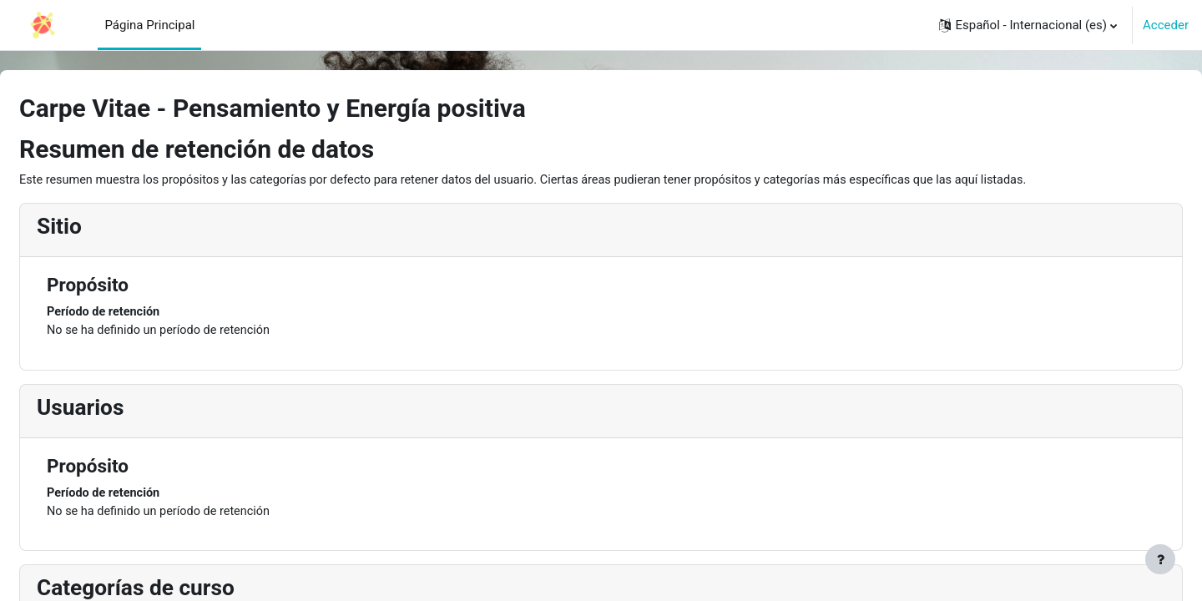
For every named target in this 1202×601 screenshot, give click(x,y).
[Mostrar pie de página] (1160, 559)
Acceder (1166, 25)
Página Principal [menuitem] (149, 25)
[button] (1028, 25)
